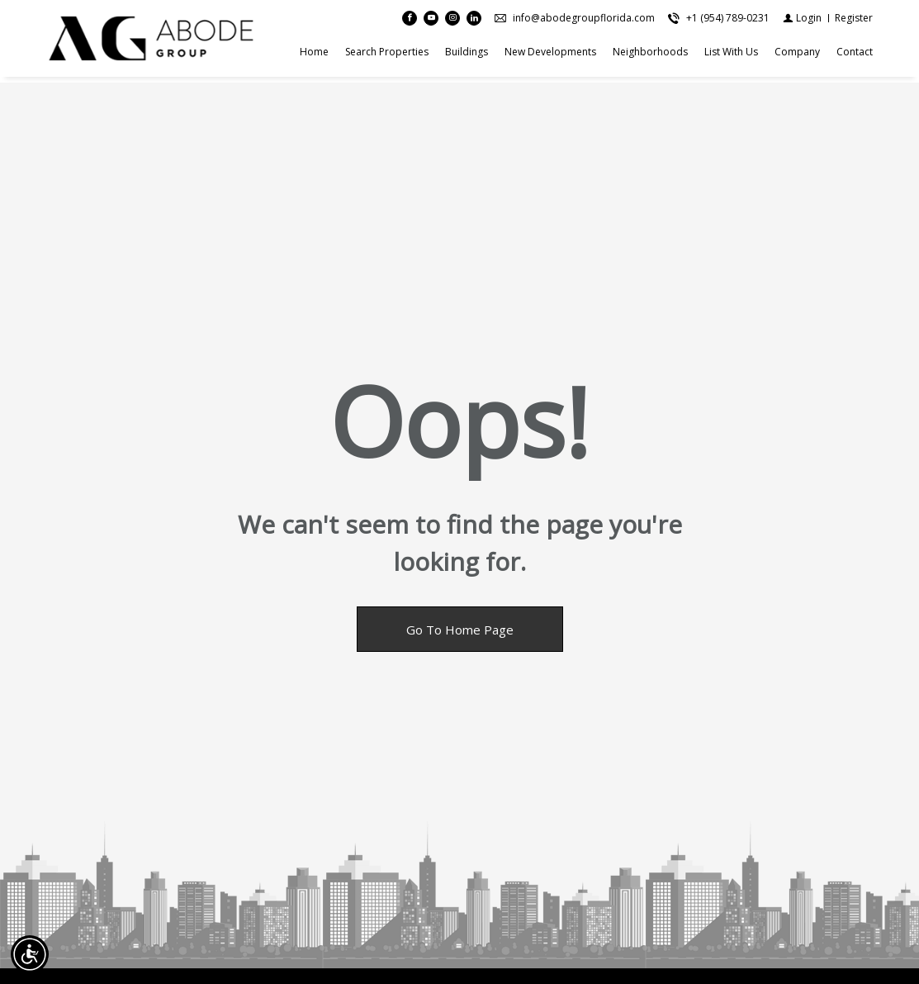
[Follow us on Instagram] (452, 21)
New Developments (550, 55)
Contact (854, 55)
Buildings (466, 55)
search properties (387, 55)
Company (797, 55)
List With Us (731, 55)
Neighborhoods (650, 55)
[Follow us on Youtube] (431, 21)
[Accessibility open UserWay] (30, 954)
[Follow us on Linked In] (474, 21)
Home (314, 55)
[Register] (854, 21)
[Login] (802, 21)
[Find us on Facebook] (409, 21)
